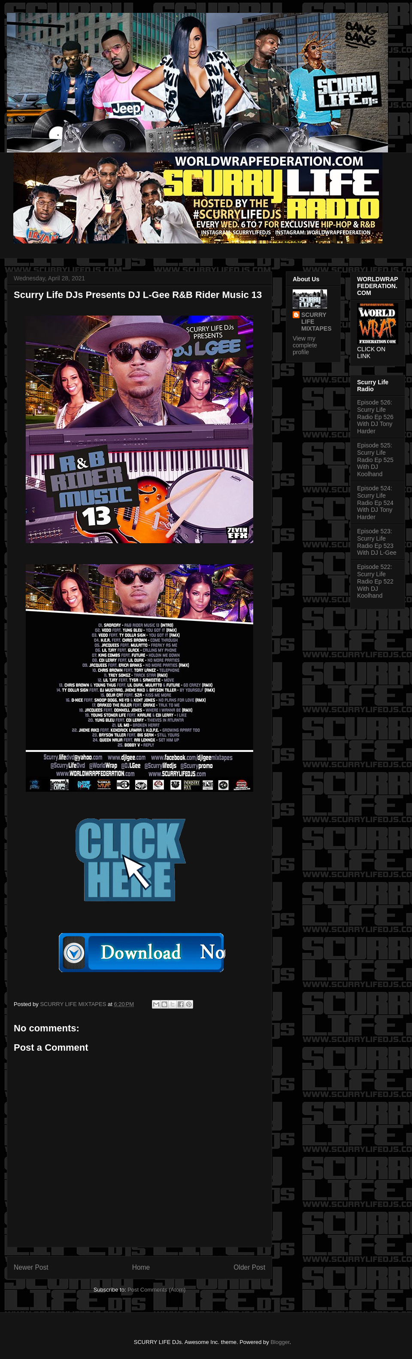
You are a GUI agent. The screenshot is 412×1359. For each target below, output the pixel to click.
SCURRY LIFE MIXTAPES (316, 321)
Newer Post (31, 1267)
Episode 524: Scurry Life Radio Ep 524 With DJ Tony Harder (375, 502)
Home (141, 1267)
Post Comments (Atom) (156, 1289)
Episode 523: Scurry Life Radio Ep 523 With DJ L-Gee (377, 542)
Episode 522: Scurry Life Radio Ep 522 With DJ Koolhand (375, 581)
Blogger (279, 1342)
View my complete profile (305, 345)
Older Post (249, 1267)
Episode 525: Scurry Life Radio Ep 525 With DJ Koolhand (375, 459)
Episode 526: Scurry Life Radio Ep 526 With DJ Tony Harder (375, 417)
